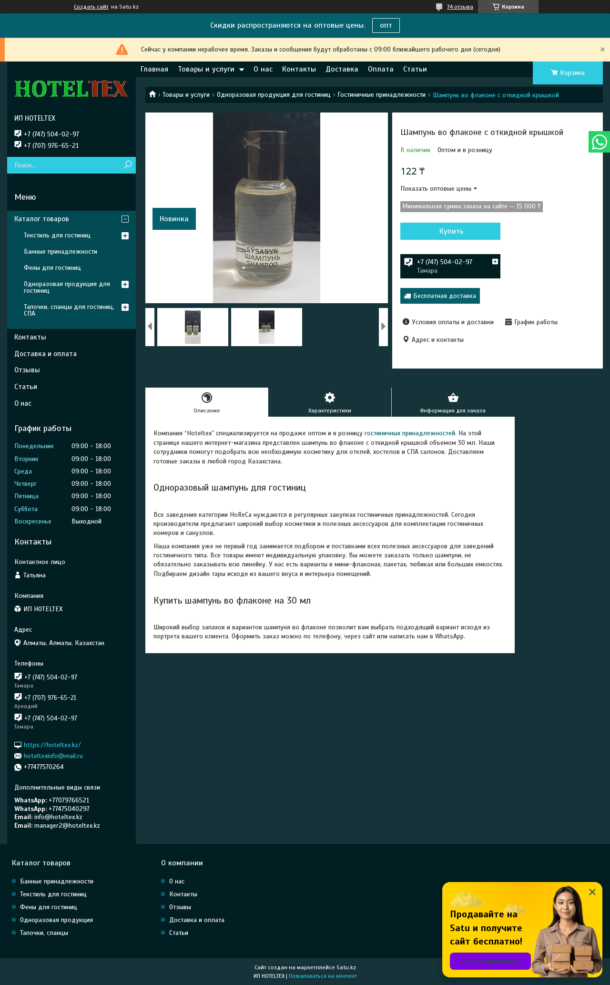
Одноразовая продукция (56, 920)
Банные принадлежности (60, 251)
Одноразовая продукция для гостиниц (274, 95)
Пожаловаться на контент (323, 976)
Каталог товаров (41, 219)
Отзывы (27, 370)
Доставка (341, 69)
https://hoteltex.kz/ (52, 744)
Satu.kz (346, 967)
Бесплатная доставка (444, 296)
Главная (154, 69)
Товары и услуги (206, 69)
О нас (263, 69)
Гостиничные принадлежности (381, 95)
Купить (451, 231)
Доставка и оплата (45, 353)
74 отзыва (460, 6)
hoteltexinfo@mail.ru (53, 756)
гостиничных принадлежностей (410, 433)
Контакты (299, 69)
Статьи (415, 69)
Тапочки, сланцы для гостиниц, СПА (69, 310)
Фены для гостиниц (52, 268)
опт (386, 25)
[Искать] (127, 165)
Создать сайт (91, 6)
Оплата (381, 69)
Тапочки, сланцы (44, 933)
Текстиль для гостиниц (57, 235)
